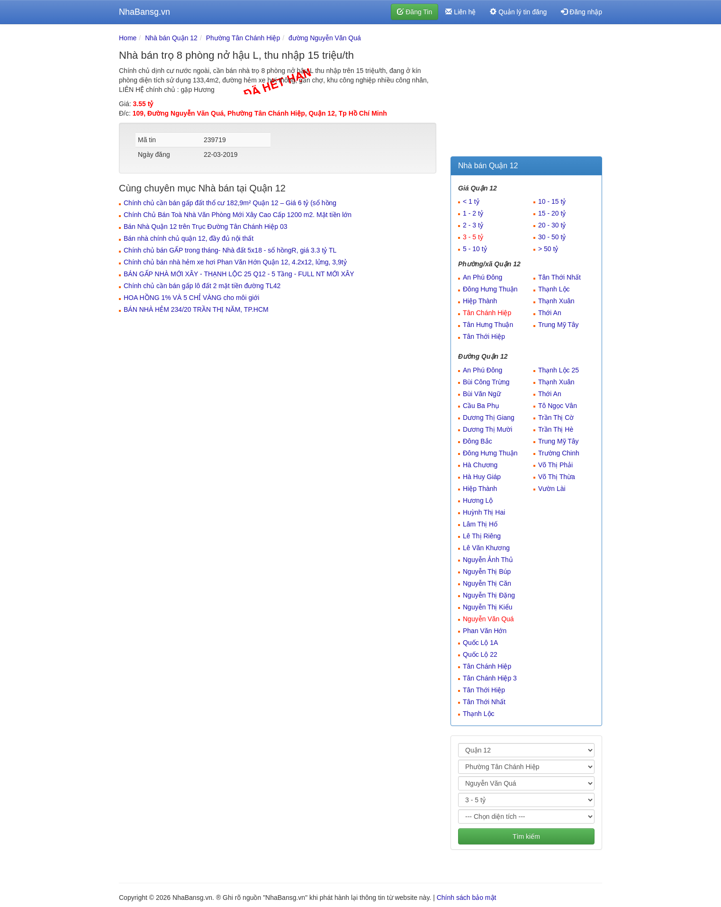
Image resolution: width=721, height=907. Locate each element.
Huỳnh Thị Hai (484, 512)
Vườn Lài (552, 488)
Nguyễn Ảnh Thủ (488, 559)
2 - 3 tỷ (473, 225)
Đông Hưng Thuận (490, 289)
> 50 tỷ (548, 249)
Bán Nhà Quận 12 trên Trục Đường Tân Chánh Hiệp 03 (205, 226)
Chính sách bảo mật (466, 897)
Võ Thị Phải (555, 465)
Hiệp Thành (480, 301)
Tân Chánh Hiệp (487, 313)
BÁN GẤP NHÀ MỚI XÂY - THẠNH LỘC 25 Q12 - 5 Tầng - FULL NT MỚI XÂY (239, 274)
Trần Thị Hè (555, 429)
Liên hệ (460, 12)
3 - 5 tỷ (473, 237)
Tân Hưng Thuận (488, 324)
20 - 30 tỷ (552, 225)
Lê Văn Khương (486, 548)
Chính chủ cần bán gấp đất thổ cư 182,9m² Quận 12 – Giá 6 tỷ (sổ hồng (230, 203)
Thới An (549, 313)
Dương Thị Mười (487, 429)
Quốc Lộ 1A (480, 642)
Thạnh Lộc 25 (558, 370)
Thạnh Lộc (554, 289)
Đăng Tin (414, 12)
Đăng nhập (581, 12)
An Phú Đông (482, 277)
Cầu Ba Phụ (481, 405)
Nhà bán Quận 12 (171, 38)
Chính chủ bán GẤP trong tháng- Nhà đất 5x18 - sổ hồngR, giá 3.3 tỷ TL (230, 250)
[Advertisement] (526, 92)
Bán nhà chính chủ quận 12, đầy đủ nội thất (188, 238)
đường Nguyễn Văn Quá (324, 38)
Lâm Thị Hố (480, 524)
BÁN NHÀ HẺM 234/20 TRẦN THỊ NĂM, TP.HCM (196, 309)
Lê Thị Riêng (482, 536)
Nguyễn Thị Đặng (489, 595)
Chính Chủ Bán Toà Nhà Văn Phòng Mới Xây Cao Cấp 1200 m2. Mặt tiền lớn (237, 214)
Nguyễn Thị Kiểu (488, 607)
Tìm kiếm (526, 836)
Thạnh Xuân (556, 301)
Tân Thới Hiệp (484, 336)
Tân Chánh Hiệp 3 (490, 678)
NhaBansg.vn (144, 12)
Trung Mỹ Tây (558, 324)
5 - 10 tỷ (475, 249)
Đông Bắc (477, 441)
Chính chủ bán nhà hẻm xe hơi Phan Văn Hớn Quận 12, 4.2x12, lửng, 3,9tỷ (235, 262)
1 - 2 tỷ (473, 213)
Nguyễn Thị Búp (487, 571)
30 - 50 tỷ (552, 237)
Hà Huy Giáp (482, 477)
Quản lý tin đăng (518, 12)
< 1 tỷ (471, 201)
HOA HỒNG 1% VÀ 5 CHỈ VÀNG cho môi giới (191, 297)
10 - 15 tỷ (552, 201)
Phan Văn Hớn (484, 631)
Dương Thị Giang (488, 417)
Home (127, 38)
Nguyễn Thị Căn (487, 583)
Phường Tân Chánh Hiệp (243, 38)
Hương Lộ (478, 500)
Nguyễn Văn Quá (488, 619)
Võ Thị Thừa (556, 477)
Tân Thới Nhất (559, 277)
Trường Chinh (558, 453)
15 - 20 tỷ (552, 213)
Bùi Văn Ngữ (482, 394)
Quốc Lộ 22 (480, 654)
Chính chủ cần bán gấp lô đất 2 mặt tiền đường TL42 (202, 286)
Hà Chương (480, 465)
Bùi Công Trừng (486, 382)
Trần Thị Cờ (556, 417)
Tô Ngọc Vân (557, 405)
